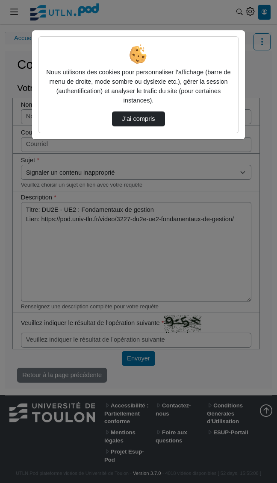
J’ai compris (138, 118)
